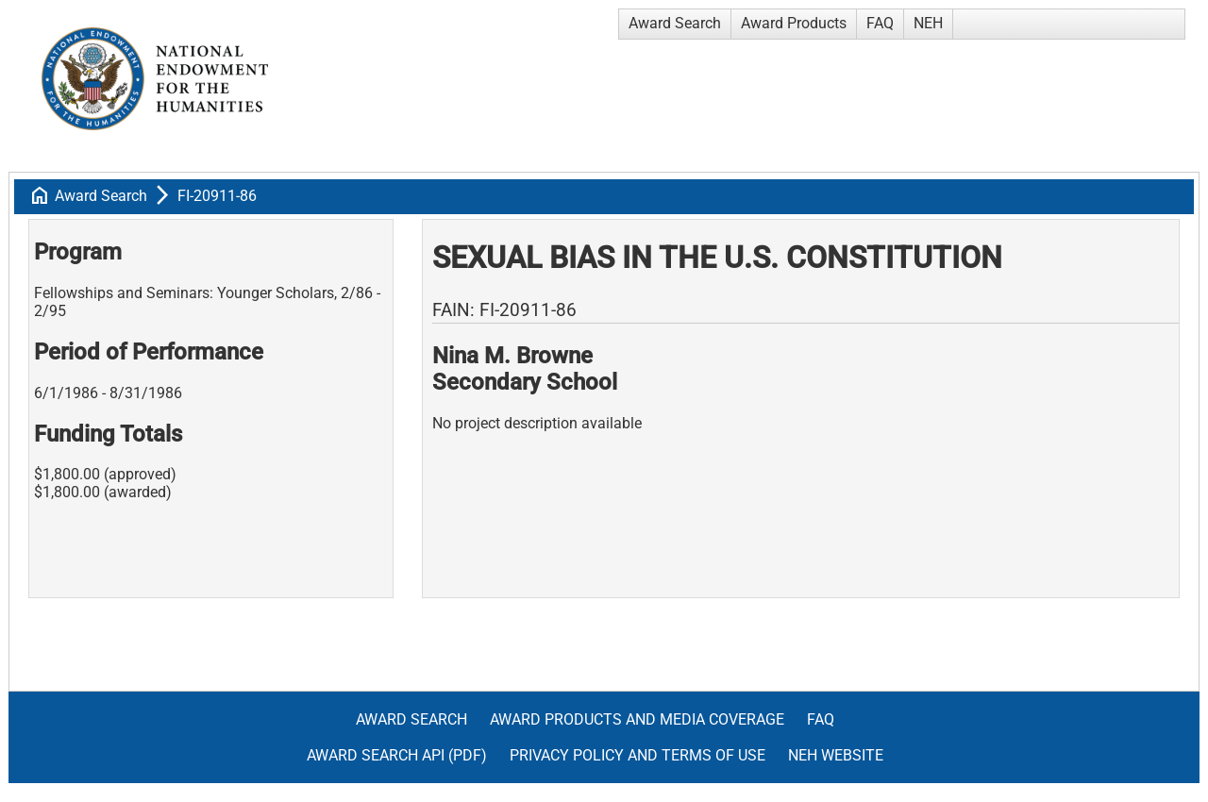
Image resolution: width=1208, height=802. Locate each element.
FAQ (880, 23)
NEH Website (835, 755)
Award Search (675, 23)
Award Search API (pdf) (397, 755)
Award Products (794, 23)
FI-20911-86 (217, 196)
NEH (928, 23)
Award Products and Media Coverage (637, 719)
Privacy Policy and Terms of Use (637, 755)
